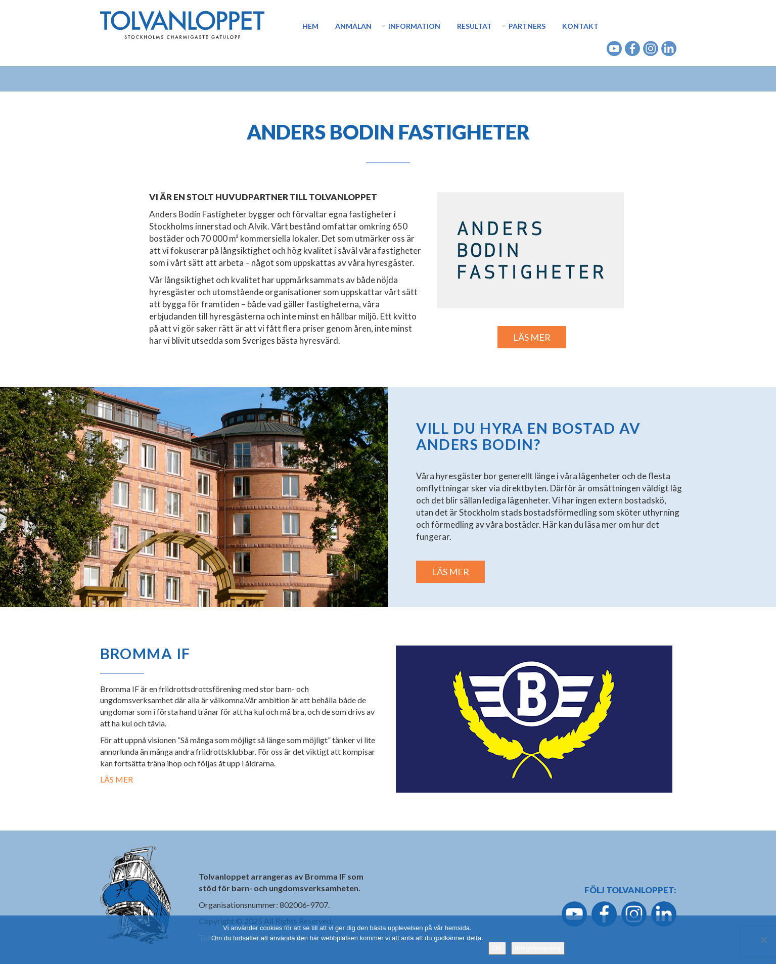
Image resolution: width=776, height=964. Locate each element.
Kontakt (580, 26)
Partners (527, 26)
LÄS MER (532, 337)
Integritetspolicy (538, 948)
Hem (310, 26)
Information (414, 26)
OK (497, 948)
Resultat (474, 26)
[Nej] (763, 940)
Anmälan (353, 26)
